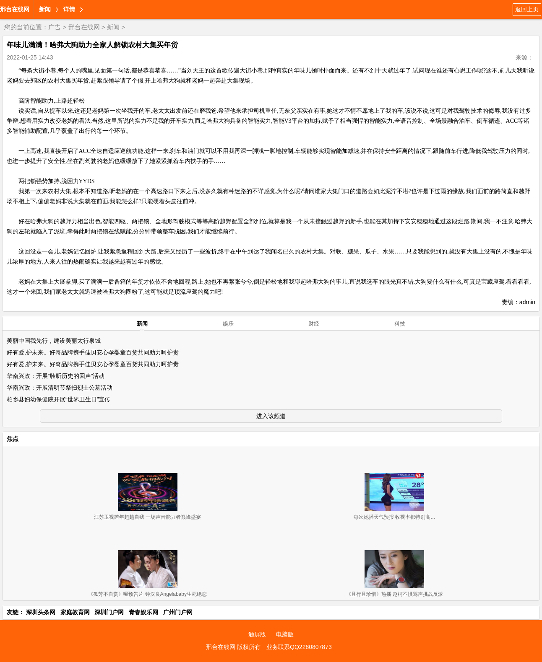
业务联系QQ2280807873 (299, 647)
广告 (54, 27)
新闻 (45, 9)
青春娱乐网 (143, 612)
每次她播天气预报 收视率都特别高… (394, 517)
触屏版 (257, 634)
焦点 (12, 438)
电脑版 (285, 634)
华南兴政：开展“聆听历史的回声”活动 (55, 375)
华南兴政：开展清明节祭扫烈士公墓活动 (59, 387)
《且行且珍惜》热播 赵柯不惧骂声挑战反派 (394, 594)
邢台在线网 (14, 9)
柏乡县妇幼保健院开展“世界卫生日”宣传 (58, 399)
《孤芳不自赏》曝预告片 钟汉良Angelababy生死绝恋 (147, 594)
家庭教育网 (75, 612)
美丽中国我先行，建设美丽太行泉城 (54, 340)
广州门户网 (178, 612)
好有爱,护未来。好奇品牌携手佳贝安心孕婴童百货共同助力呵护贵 (93, 352)
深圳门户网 (109, 612)
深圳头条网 (40, 612)
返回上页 (527, 9)
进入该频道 (271, 416)
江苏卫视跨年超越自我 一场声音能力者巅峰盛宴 (147, 517)
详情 (69, 9)
